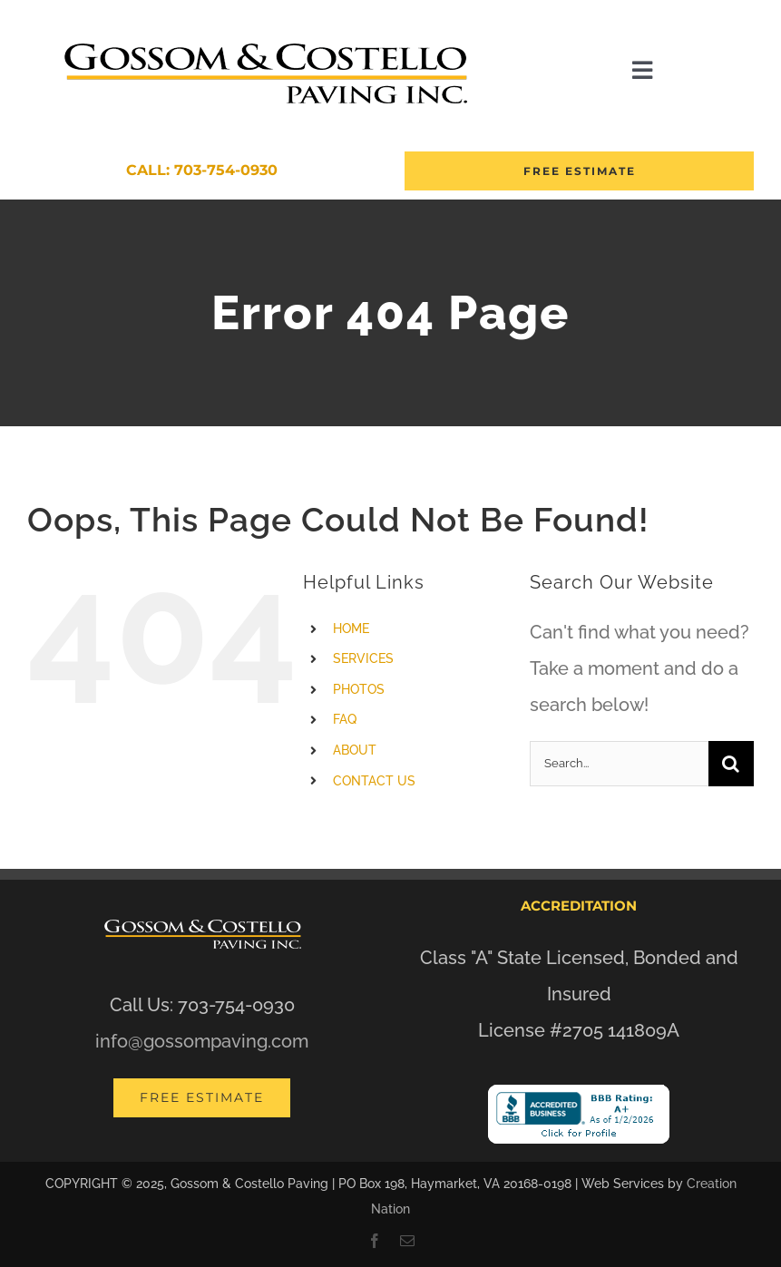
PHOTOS (359, 689)
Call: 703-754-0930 (202, 170)
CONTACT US (374, 781)
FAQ (344, 719)
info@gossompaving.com (201, 1041)
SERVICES (363, 658)
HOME (351, 628)
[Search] (731, 763)
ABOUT (354, 750)
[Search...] (619, 763)
